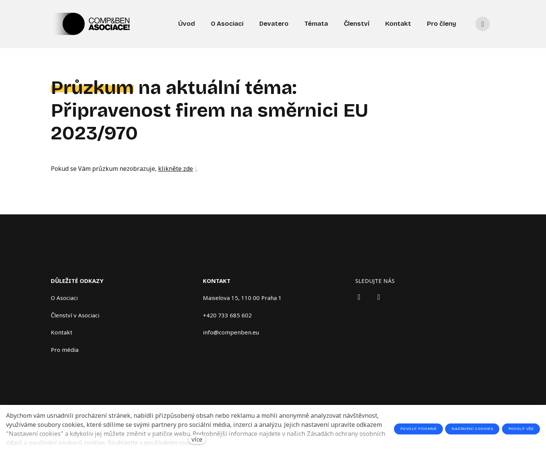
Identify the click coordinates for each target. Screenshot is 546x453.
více (196, 439)
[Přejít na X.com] (379, 297)
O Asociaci (64, 297)
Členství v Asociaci (75, 315)
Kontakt (61, 332)
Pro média (64, 349)
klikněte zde (175, 171)
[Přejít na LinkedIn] (359, 297)
